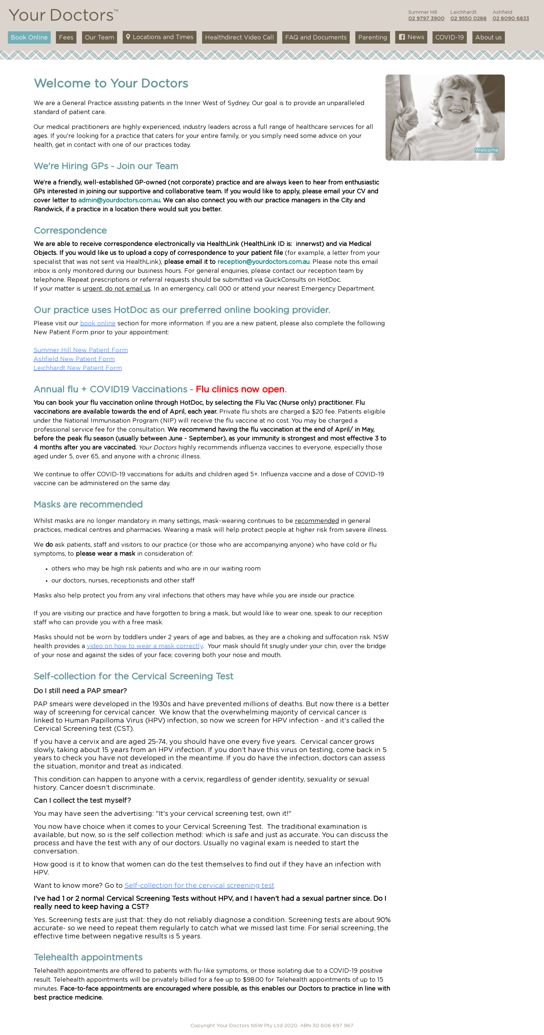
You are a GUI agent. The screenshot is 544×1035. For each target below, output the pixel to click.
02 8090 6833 (511, 18)
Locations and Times (160, 37)
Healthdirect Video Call (239, 38)
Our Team (99, 38)
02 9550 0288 (468, 18)
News (411, 37)
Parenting (372, 38)
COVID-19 (449, 38)
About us (488, 38)
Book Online (29, 38)
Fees (66, 38)
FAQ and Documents (316, 38)
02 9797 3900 (426, 18)
